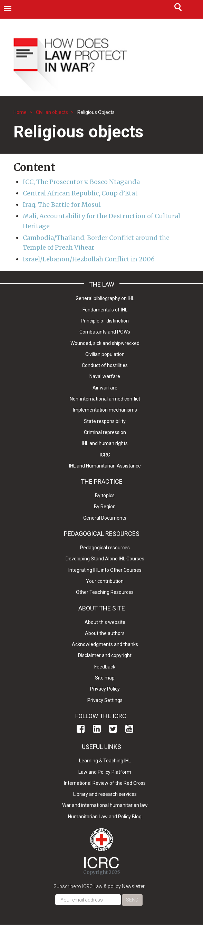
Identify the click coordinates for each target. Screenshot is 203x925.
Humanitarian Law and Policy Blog (105, 816)
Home (20, 112)
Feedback (104, 666)
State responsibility (105, 421)
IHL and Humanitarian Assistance (105, 466)
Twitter (113, 729)
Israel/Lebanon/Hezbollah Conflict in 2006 (89, 259)
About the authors (105, 633)
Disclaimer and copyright (105, 655)
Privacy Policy (105, 689)
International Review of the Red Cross (105, 783)
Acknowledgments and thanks (105, 644)
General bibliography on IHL (105, 298)
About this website (105, 622)
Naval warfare (104, 376)
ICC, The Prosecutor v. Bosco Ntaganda (81, 182)
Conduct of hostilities (105, 365)
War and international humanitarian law (105, 805)
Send (132, 900)
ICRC (105, 454)
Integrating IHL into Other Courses (105, 570)
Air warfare (105, 388)
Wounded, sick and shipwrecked (104, 343)
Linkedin (97, 729)
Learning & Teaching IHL (105, 760)
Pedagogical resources (105, 547)
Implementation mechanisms (105, 410)
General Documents (104, 518)
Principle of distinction (105, 321)
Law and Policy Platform (104, 772)
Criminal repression (105, 432)
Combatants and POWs (104, 332)
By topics (105, 495)
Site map (105, 678)
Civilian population (105, 354)
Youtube (129, 729)
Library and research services (105, 794)
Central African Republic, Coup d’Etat (80, 193)
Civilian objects (52, 112)
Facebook (81, 729)
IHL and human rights (105, 443)
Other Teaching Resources (105, 592)
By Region (105, 506)
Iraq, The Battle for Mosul (62, 205)
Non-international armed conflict (105, 399)
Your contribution (105, 581)
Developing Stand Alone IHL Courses (105, 558)
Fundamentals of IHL (105, 309)
